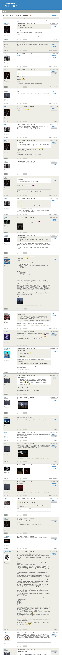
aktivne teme (37, 11)
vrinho (5, 498)
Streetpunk (7, 416)
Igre (13, 11)
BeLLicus (6, 256)
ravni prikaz (47, 20)
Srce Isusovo (7, 348)
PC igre (16, 11)
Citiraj (54, 26)
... (12, 20)
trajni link (50, 39)
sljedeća (28, 20)
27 (23, 20)
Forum (9, 11)
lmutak (6, 217)
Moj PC (5, 39)
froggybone (7, 536)
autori (53, 11)
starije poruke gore (54, 20)
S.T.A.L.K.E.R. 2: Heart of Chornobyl (25, 106)
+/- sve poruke (40, 20)
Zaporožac (6, 23)
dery (5, 90)
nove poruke (48, 11)
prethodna (6, 20)
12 (19, 308)
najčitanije (43, 11)
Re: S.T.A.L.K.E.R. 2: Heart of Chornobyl (26, 23)
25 (19, 20)
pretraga (57, 11)
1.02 (24, 76)
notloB (6, 53)
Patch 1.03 (19, 55)
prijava (27, 11)
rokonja (6, 235)
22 (14, 20)
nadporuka (55, 39)
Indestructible (7, 632)
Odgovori (54, 25)
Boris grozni (7, 331)
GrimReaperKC (7, 551)
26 (21, 20)
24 (17, 20)
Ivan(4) (6, 312)
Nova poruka (55, 15)
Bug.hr (4, 11)
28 (25, 20)
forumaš (6, 42)
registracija (32, 11)
